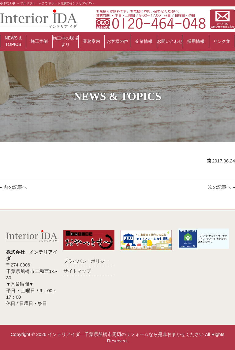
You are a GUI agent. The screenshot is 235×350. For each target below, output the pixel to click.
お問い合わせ (170, 41)
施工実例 (39, 41)
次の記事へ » (221, 187)
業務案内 (91, 41)
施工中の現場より (65, 41)
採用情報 (195, 41)
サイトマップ (77, 271)
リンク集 (221, 41)
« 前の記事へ (13, 187)
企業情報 (143, 41)
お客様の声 (117, 41)
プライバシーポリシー (86, 261)
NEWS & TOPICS (13, 41)
